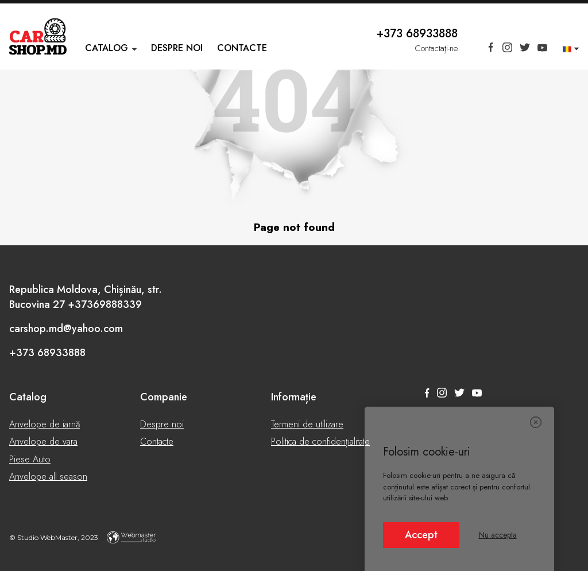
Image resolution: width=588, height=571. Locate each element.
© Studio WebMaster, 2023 (82, 537)
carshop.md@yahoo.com (66, 328)
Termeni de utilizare (307, 424)
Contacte (242, 48)
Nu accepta (498, 535)
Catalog (106, 48)
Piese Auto (30, 459)
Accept (421, 534)
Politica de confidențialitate (320, 441)
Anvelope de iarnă (44, 424)
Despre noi (177, 48)
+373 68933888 (417, 33)
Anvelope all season (48, 476)
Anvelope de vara (43, 441)
